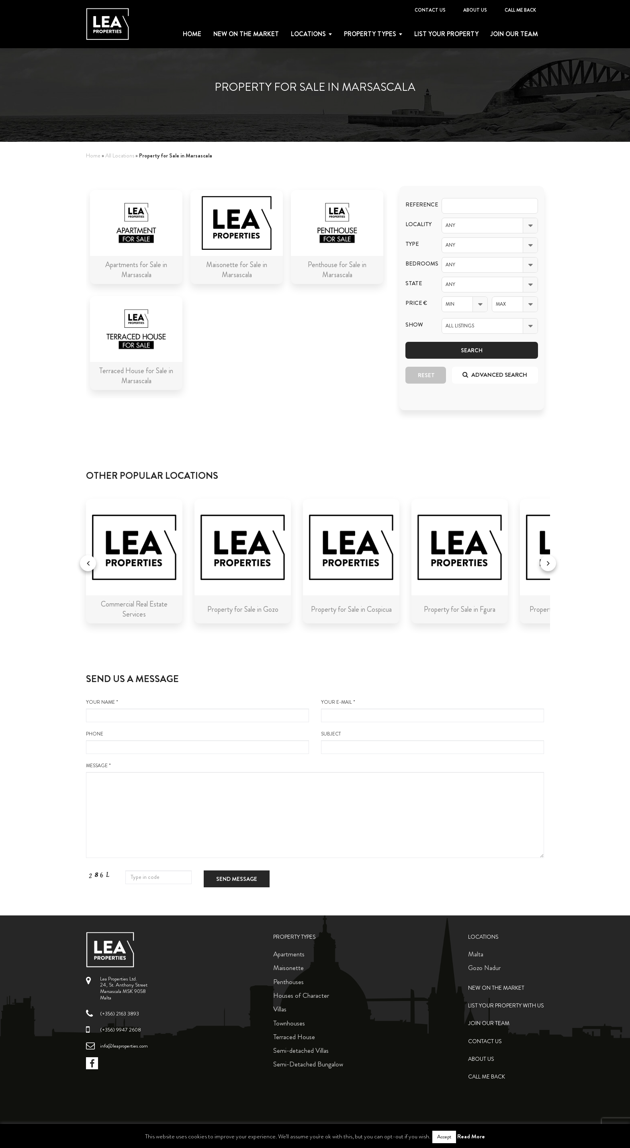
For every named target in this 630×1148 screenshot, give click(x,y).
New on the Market (246, 34)
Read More (471, 1136)
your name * (197, 710)
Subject (432, 742)
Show (414, 325)
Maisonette (288, 967)
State (413, 283)
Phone (197, 742)
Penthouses (288, 982)
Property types (370, 34)
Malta (475, 954)
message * (315, 810)
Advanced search (494, 374)
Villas (279, 1009)
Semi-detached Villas (301, 1050)
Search (472, 350)
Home (192, 34)
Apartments (289, 954)
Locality (417, 224)
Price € (416, 303)
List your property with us (506, 1005)
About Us (475, 10)
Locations (308, 34)
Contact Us (430, 10)
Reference (417, 205)
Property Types (294, 937)
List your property (446, 34)
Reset (426, 375)
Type (412, 244)
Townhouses (289, 1023)
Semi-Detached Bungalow (308, 1064)
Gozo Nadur (484, 967)
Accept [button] (444, 1136)
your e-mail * (432, 710)
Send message (236, 879)
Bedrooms (417, 264)
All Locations (119, 155)
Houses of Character (301, 995)
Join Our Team (514, 34)
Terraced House (294, 1037)
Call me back (520, 10)
